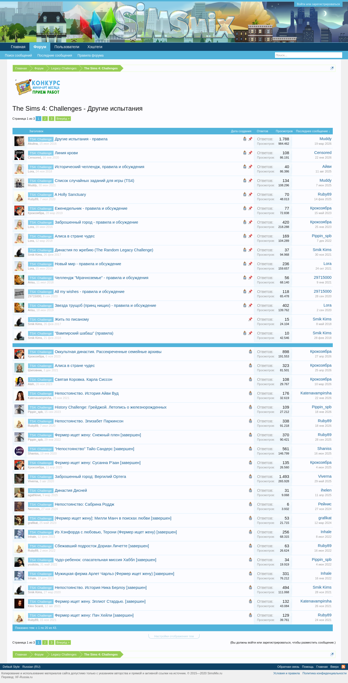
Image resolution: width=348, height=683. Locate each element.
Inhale (32, 536)
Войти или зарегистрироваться (318, 4)
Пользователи (66, 47)
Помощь (308, 666)
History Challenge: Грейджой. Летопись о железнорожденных (110, 407)
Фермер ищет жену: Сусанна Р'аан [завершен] (98, 463)
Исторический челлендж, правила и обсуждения (99, 167)
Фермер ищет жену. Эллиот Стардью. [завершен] (100, 601)
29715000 (322, 277)
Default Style (11, 666)
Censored (34, 157)
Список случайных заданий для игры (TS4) (94, 180)
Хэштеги (95, 47)
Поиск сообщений (18, 55)
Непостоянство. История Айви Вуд (87, 393)
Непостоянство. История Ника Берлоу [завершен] (101, 587)
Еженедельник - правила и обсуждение (91, 208)
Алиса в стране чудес (75, 236)
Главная (18, 47)
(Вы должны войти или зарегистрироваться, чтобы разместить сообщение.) (282, 642)
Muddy (325, 139)
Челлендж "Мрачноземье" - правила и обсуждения (101, 278)
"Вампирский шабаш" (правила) (84, 333)
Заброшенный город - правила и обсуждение (96, 222)
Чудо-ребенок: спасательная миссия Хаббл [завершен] (105, 560)
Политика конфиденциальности (325, 673)
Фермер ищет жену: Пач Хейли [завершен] (94, 615)
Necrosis (34, 509)
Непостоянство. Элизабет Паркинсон (89, 421)
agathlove (34, 495)
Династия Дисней (71, 490)
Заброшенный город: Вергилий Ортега (90, 476)
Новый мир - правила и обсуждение (88, 264)
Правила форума (90, 55)
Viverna (33, 481)
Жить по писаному (72, 319)
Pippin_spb (322, 236)
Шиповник (35, 370)
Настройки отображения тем (174, 636)
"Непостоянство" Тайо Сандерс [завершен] (94, 449)
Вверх (334, 666)
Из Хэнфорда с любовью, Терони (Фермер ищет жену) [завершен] (116, 532)
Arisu (31, 282)
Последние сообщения (54, 55)
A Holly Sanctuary (70, 194)
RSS (343, 667)
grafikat (33, 522)
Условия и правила (286, 673)
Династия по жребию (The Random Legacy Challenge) (104, 250)
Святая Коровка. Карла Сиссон (83, 379)
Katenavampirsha (39, 398)
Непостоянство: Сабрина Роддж (84, 504)
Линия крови (66, 153)
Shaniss (33, 453)
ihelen (326, 490)
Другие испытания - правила (81, 139)
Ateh (31, 384)
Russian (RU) (31, 666)
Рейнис (324, 504)
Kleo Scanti (35, 606)
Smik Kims (35, 254)
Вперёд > (63, 118)
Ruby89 (33, 199)
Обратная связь (288, 666)
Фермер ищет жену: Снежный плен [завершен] (98, 435)
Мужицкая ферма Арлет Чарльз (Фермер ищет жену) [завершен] (114, 573)
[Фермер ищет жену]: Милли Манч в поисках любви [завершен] (113, 518)
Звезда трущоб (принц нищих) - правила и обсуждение (105, 305)
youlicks (33, 564)
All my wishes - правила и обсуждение (90, 291)
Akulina (33, 143)
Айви (326, 166)
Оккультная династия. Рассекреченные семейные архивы (108, 352)
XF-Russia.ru (23, 677)
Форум (39, 47)
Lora (31, 171)
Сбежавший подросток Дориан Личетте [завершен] (102, 546)
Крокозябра (36, 213)
